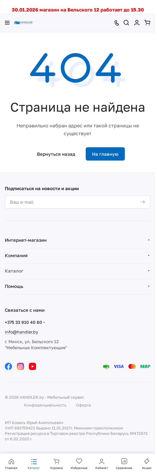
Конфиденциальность (45, 405)
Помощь (14, 286)
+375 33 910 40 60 (23, 322)
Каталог (14, 270)
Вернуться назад (56, 154)
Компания (16, 255)
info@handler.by (21, 331)
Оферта (83, 405)
